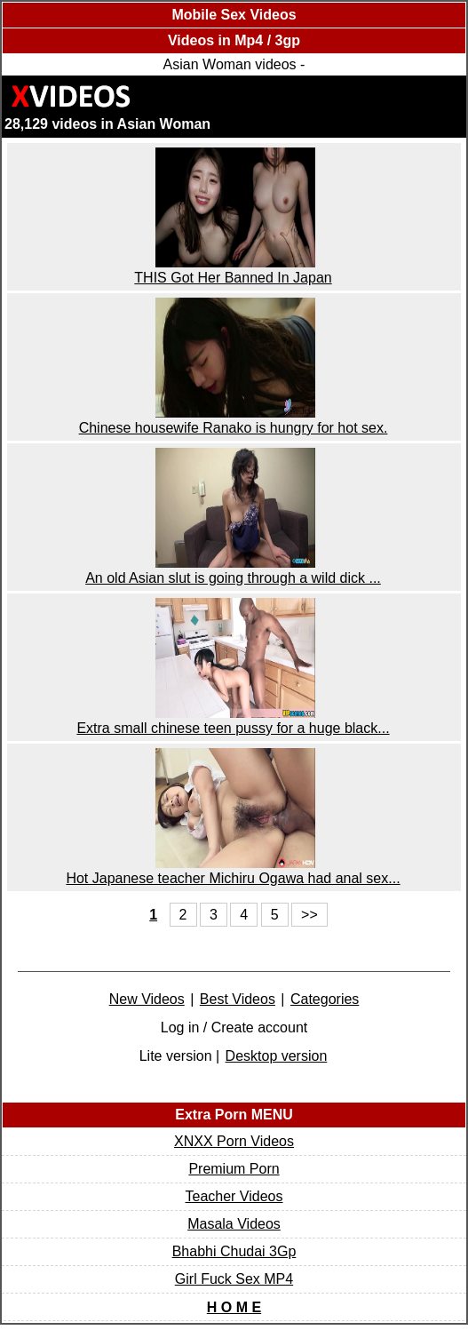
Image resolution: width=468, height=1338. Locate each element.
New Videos (147, 999)
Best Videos (237, 999)
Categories (324, 999)
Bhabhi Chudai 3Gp (234, 1251)
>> (309, 914)
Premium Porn (233, 1168)
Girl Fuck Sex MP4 (234, 1278)
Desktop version (277, 1055)
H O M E (234, 1307)
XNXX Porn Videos (234, 1141)
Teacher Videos (234, 1196)
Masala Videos (234, 1223)
